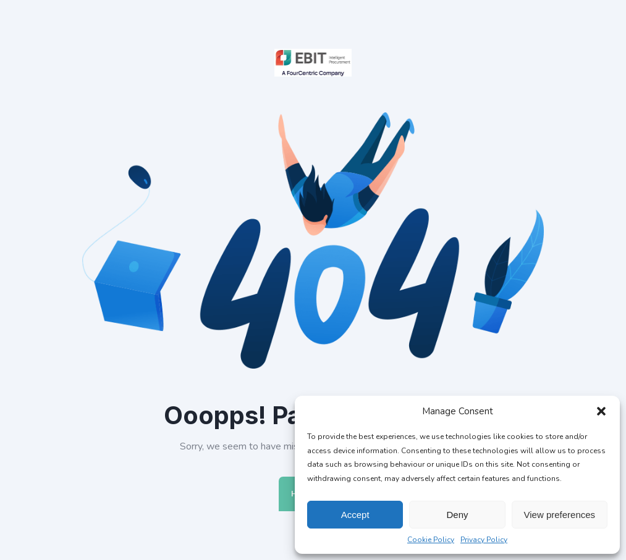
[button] (601, 411)
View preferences (560, 514)
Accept (355, 514)
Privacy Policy (483, 540)
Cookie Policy (430, 540)
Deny (457, 514)
